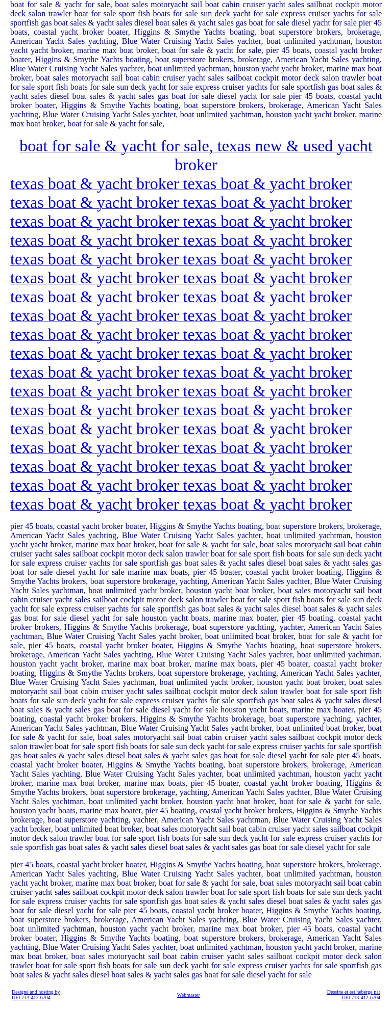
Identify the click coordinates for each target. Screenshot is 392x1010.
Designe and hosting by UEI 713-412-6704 (36, 994)
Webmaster (188, 995)
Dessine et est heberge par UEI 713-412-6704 (353, 994)
